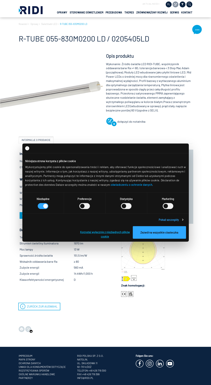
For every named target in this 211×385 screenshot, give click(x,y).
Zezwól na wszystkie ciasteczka (159, 232)
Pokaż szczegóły (169, 219)
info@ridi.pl (85, 377)
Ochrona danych (30, 363)
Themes (129, 12)
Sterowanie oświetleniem (86, 12)
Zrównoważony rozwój (152, 12)
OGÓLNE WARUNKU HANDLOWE (37, 374)
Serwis (174, 12)
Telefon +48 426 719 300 (91, 370)
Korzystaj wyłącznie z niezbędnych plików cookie (105, 234)
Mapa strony (27, 359)
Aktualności (151, 3)
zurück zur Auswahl (42, 306)
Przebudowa (114, 12)
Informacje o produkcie (36, 140)
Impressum (25, 355)
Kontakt (186, 12)
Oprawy (62, 12)
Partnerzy (26, 377)
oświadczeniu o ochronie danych (131, 184)
